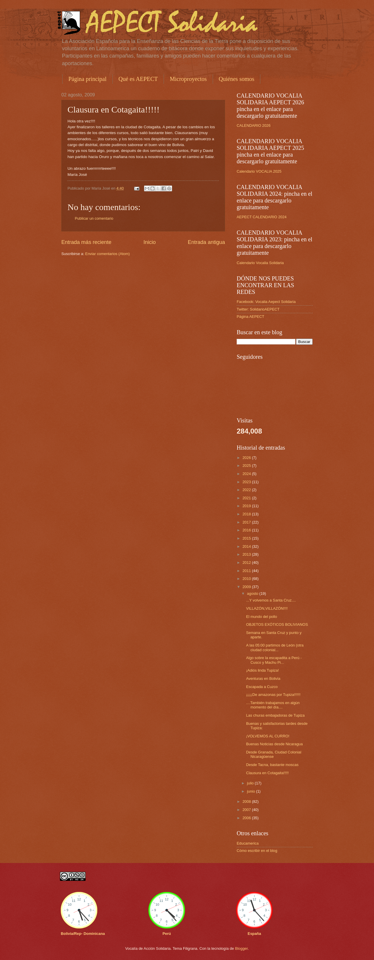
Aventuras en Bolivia (263, 678)
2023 (247, 482)
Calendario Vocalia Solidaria (260, 263)
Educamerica (248, 843)
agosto (253, 593)
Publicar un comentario (94, 218)
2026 (247, 457)
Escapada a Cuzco (262, 687)
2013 (247, 554)
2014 (247, 546)
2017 (247, 522)
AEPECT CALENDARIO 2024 (262, 217)
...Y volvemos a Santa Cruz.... (271, 600)
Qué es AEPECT (138, 79)
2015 (247, 538)
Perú (166, 933)
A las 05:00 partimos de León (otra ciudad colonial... (275, 647)
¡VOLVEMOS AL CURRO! (267, 736)
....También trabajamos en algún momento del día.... (272, 705)
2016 (247, 530)
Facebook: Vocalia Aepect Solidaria (266, 301)
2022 (247, 490)
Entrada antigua (206, 242)
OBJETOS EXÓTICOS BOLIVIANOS (277, 624)
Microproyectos (188, 79)
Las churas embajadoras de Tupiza (275, 715)
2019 (247, 506)
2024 (247, 474)
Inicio (149, 242)
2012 (247, 562)
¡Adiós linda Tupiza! (262, 670)
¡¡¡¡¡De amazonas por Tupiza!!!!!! (273, 694)
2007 (247, 809)
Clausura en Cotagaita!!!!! (267, 773)
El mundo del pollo (261, 616)
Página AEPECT (250, 316)
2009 (247, 587)
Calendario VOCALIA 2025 (259, 171)
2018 (247, 514)
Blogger (241, 948)
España (254, 933)
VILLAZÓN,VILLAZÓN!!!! (267, 608)
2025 (247, 465)
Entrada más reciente (86, 242)
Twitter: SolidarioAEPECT (258, 309)
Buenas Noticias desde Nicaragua (274, 744)
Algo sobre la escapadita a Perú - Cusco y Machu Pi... (274, 660)
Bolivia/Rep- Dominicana (83, 933)
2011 (247, 571)
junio (251, 791)
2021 (247, 498)
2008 (247, 801)
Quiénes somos (236, 79)
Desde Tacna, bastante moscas (272, 765)
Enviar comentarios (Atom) (107, 254)
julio (250, 783)
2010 (247, 578)
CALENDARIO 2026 (254, 125)
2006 (247, 818)
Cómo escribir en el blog (257, 850)
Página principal (87, 79)
